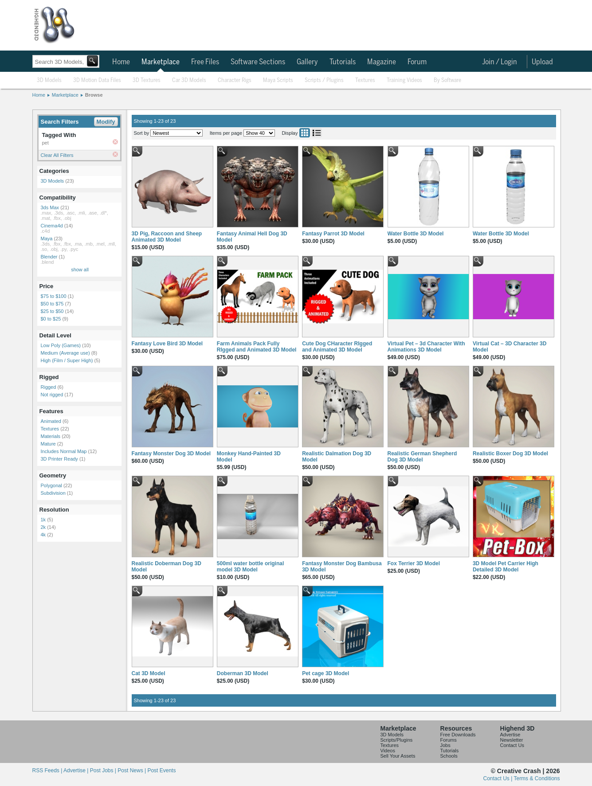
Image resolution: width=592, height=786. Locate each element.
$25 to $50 (52, 311)
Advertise (510, 734)
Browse (94, 95)
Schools (449, 756)
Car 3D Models (189, 80)
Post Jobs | (104, 770)
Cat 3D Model (148, 673)
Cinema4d (52, 225)
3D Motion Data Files (97, 80)
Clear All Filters (57, 155)
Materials (51, 436)
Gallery (307, 62)
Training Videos (404, 80)
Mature (48, 443)
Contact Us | (498, 778)
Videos (387, 750)
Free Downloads (458, 734)
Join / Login (499, 62)
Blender (49, 256)
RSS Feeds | (47, 770)
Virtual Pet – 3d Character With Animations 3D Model (426, 346)
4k (43, 534)
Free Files (205, 62)
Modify (106, 121)
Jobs (445, 745)
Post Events (161, 770)
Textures (365, 80)
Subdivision (53, 493)
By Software (447, 80)
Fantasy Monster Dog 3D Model (171, 453)
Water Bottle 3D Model (416, 234)
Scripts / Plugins (324, 80)
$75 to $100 (54, 296)
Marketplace (160, 62)
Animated (51, 421)
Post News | (132, 770)
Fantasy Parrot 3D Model (333, 234)
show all (80, 269)
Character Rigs (234, 80)
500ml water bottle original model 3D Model (250, 566)
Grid (304, 132)
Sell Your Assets (398, 756)
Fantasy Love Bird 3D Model (167, 343)
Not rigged (52, 394)
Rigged (48, 387)
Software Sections (258, 62)
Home (121, 62)
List (316, 132)
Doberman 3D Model (242, 673)
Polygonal (51, 485)
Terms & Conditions (537, 778)
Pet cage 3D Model (325, 673)
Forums (448, 740)
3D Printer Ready (59, 458)
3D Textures (147, 80)
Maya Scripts (278, 80)
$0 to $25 (51, 318)
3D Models (49, 80)
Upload (542, 62)
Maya (47, 238)
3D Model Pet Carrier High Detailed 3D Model (505, 566)
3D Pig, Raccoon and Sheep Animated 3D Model (167, 237)
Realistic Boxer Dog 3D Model (510, 453)
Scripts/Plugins (396, 740)
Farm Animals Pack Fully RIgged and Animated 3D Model (257, 346)
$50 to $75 (52, 303)
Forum (417, 62)
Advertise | (76, 770)
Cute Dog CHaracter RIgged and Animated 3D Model (337, 346)
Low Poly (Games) (61, 345)
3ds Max (50, 207)
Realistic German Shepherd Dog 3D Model (422, 456)
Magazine (381, 62)
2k (43, 527)
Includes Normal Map (64, 451)
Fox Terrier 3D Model (414, 563)
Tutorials (342, 62)
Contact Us (512, 745)
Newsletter (511, 740)
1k (43, 519)
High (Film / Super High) (67, 360)
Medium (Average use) (65, 353)
